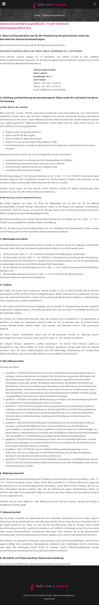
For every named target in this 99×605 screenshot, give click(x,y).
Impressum (49, 598)
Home (37, 15)
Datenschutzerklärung (63, 595)
